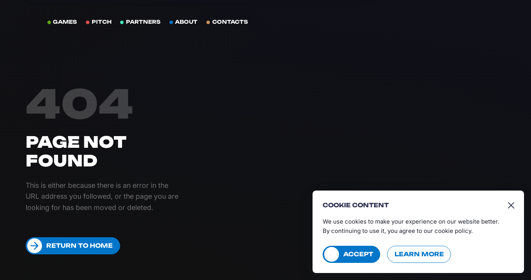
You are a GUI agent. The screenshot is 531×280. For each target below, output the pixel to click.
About (186, 22)
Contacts (230, 22)
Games (65, 22)
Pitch (102, 22)
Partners (143, 22)
